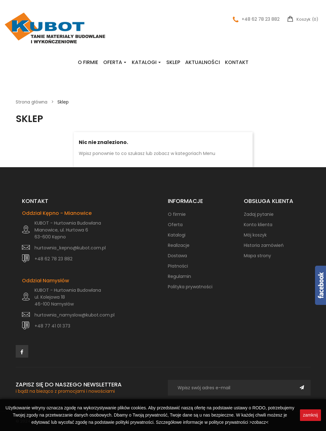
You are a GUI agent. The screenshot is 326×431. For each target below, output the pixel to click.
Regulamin (179, 276)
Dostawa (177, 256)
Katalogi (144, 62)
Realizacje (179, 245)
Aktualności (202, 62)
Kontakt (237, 62)
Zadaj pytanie (259, 214)
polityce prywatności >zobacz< (239, 422)
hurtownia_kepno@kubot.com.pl (70, 248)
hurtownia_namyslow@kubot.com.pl (75, 315)
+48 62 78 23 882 (256, 19)
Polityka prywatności (190, 287)
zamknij (310, 415)
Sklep (173, 62)
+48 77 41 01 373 (52, 326)
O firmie (88, 62)
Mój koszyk (255, 235)
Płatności (178, 266)
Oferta (112, 62)
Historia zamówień (264, 245)
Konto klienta (258, 224)
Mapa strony (257, 256)
